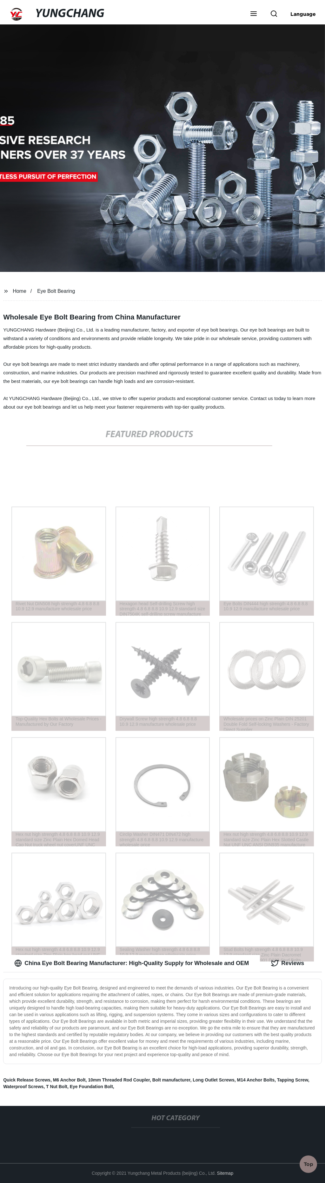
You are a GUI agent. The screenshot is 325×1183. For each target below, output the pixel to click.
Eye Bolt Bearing (56, 291)
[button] (253, 14)
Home (19, 291)
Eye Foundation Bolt (91, 1086)
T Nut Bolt (56, 1086)
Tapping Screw (292, 1079)
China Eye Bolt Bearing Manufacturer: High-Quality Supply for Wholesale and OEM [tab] (131, 963)
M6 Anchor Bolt (69, 1079)
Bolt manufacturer (171, 1079)
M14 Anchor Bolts (256, 1079)
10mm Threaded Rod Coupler (118, 1079)
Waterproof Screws (23, 1086)
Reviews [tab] (287, 963)
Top (308, 1164)
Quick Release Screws (26, 1079)
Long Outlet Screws (213, 1079)
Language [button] (303, 14)
